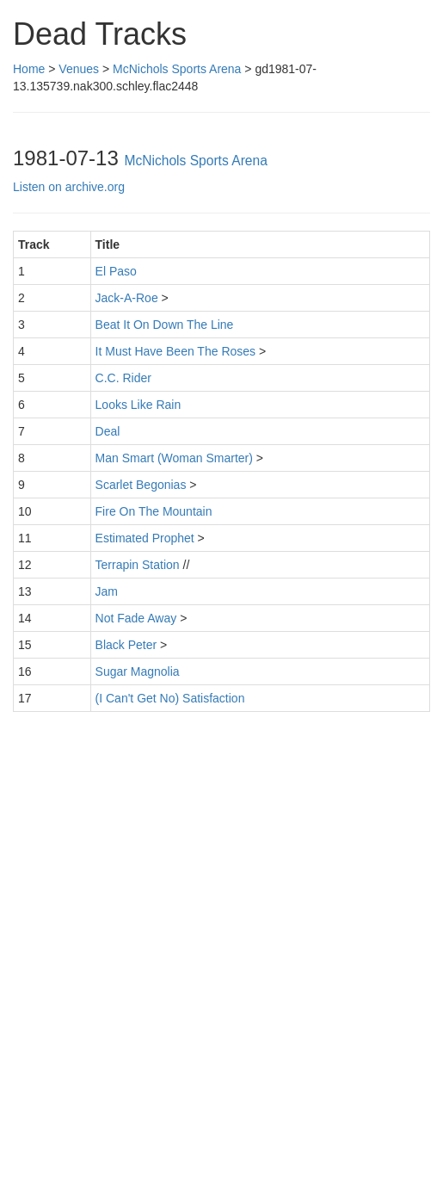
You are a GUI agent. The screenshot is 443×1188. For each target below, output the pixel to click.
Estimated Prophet (144, 538)
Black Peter (126, 645)
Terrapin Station (137, 565)
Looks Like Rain (138, 404)
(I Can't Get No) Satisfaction (170, 698)
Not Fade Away (136, 618)
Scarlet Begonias (141, 485)
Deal (107, 431)
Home (29, 69)
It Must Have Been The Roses (175, 351)
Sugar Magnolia (137, 671)
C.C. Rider (123, 378)
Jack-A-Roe (126, 298)
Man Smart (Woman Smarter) (174, 458)
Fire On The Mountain (153, 511)
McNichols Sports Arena (177, 69)
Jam (106, 591)
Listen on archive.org (69, 187)
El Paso (116, 271)
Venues (78, 69)
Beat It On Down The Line (164, 324)
